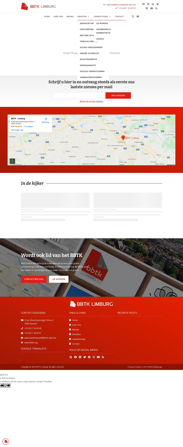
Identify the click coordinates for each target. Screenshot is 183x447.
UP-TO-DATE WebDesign (152, 367)
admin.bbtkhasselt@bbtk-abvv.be (121, 4)
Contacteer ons (33, 279)
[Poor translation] (7, 385)
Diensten (76, 334)
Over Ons (76, 324)
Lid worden (58, 279)
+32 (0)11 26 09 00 (127, 8)
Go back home (91, 58)
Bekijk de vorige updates (91, 101)
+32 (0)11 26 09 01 (32, 333)
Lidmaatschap (78, 339)
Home (75, 320)
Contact (75, 343)
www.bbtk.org (30, 342)
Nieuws (75, 329)
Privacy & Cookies (134, 367)
